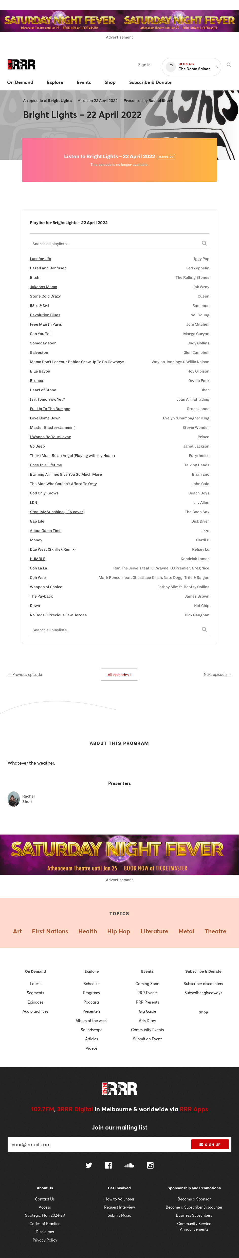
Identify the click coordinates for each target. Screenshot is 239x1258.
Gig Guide (147, 1011)
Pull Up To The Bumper (50, 408)
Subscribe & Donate (203, 971)
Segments (35, 992)
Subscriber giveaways (203, 992)
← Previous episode (25, 674)
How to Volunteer (119, 1198)
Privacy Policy (45, 1240)
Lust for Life (40, 258)
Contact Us (45, 1198)
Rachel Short (160, 100)
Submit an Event (147, 1038)
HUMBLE (37, 559)
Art (17, 931)
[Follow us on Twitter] (89, 1165)
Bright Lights (60, 100)
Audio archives (35, 1011)
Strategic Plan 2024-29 (45, 1215)
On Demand (35, 971)
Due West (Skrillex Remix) (53, 549)
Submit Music (119, 1215)
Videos (92, 1048)
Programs (91, 992)
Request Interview (119, 1207)
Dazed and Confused (48, 268)
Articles (91, 1038)
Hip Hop (118, 931)
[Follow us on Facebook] (108, 1166)
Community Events (147, 1029)
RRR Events (147, 992)
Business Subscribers (194, 1215)
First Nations (50, 931)
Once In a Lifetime (46, 465)
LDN (33, 502)
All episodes (119, 674)
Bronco (36, 380)
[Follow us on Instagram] (150, 1166)
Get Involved (119, 1188)
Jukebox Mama (43, 287)
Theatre (215, 931)
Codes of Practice (44, 1223)
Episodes (35, 1002)
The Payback (41, 596)
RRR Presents (147, 1002)
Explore (91, 971)
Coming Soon (147, 983)
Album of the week (92, 1020)
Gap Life (37, 521)
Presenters (92, 1011)
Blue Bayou (40, 371)
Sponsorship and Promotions (194, 1188)
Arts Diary (147, 1020)
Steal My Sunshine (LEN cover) (57, 512)
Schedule (92, 983)
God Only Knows (44, 493)
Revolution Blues (45, 315)
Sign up (209, 1144)
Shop (203, 1012)
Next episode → (217, 674)
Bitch (34, 277)
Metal (186, 931)
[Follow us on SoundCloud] (129, 1166)
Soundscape (91, 1029)
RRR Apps (194, 1109)
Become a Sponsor (194, 1198)
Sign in (144, 64)
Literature (154, 931)
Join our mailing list (120, 1127)
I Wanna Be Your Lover (50, 437)
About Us (45, 1188)
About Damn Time (46, 530)
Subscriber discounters (203, 983)
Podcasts (92, 1002)
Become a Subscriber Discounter (194, 1207)
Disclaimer (45, 1231)
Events (147, 971)
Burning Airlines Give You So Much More (66, 474)
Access (45, 1207)
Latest (35, 983)
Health (87, 931)
